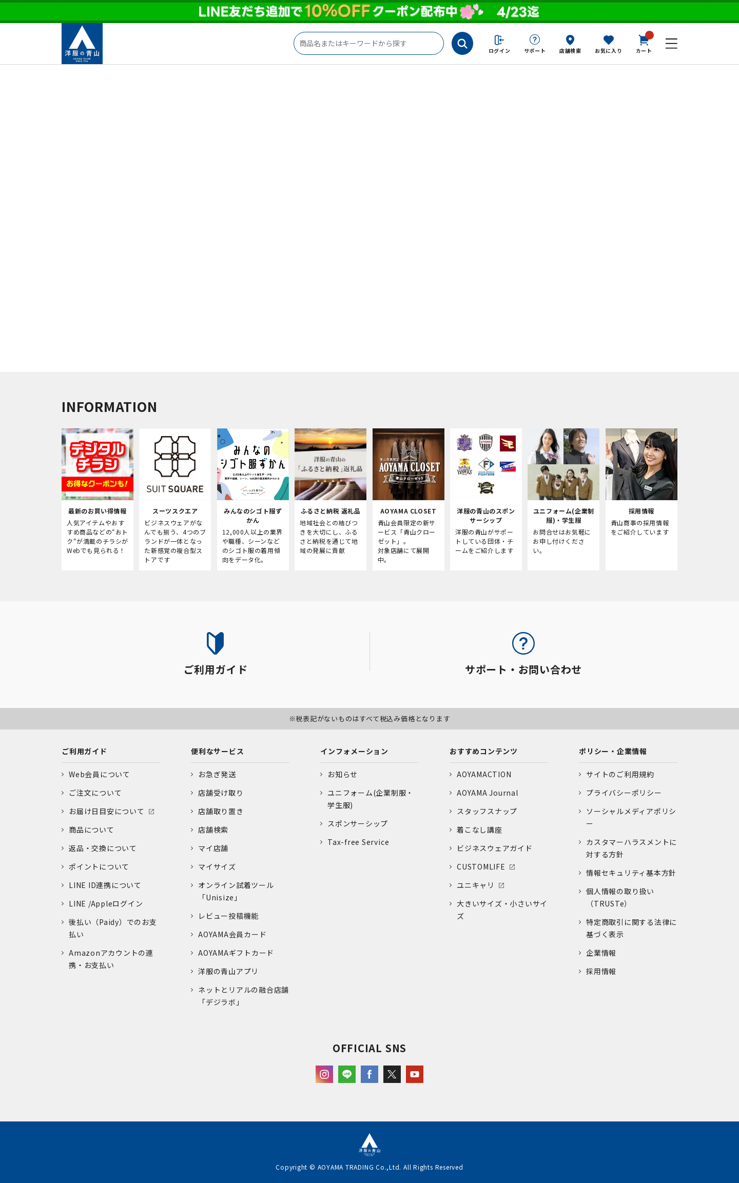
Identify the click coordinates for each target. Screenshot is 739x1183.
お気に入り (609, 50)
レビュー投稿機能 (228, 916)
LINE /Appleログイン (106, 903)
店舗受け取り (221, 792)
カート (644, 43)
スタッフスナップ (487, 811)
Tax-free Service (358, 842)
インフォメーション (354, 751)
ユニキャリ (476, 885)
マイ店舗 (213, 848)
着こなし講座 (479, 829)
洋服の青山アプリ (228, 971)
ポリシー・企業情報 (613, 751)
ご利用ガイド (84, 751)
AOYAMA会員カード (232, 934)
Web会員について (99, 774)
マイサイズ (217, 866)
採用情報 (601, 971)
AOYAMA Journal (487, 792)
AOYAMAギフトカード (236, 953)
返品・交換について (103, 848)
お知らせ (342, 774)
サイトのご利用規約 (620, 774)
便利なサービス (217, 751)
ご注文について (95, 792)
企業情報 (601, 953)
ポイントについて (99, 866)
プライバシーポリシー (624, 792)
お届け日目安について (107, 811)
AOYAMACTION (484, 774)
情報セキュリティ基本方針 (631, 872)
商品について (91, 829)
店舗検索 (570, 50)
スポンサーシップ (357, 823)
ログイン (500, 50)
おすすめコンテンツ (484, 751)
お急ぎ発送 (217, 774)
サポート (535, 50)
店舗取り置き (221, 811)
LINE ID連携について (105, 885)
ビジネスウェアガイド (495, 848)
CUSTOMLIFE (481, 866)
